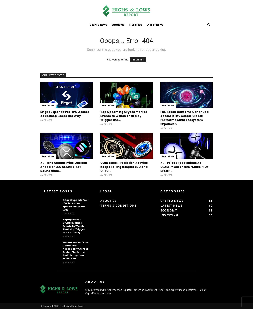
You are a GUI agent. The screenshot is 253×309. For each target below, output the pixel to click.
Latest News (155, 25)
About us (108, 201)
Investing (135, 25)
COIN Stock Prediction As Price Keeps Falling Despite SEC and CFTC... (124, 167)
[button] (209, 25)
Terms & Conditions (118, 205)
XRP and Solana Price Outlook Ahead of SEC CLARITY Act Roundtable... (63, 167)
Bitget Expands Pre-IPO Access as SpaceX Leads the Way (64, 114)
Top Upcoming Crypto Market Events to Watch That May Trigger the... (123, 116)
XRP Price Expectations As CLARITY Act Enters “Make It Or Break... (184, 167)
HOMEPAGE (138, 60)
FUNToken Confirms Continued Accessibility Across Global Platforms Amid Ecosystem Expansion (184, 118)
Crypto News (98, 25)
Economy (118, 25)
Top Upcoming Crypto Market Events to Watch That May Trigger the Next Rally (74, 226)
